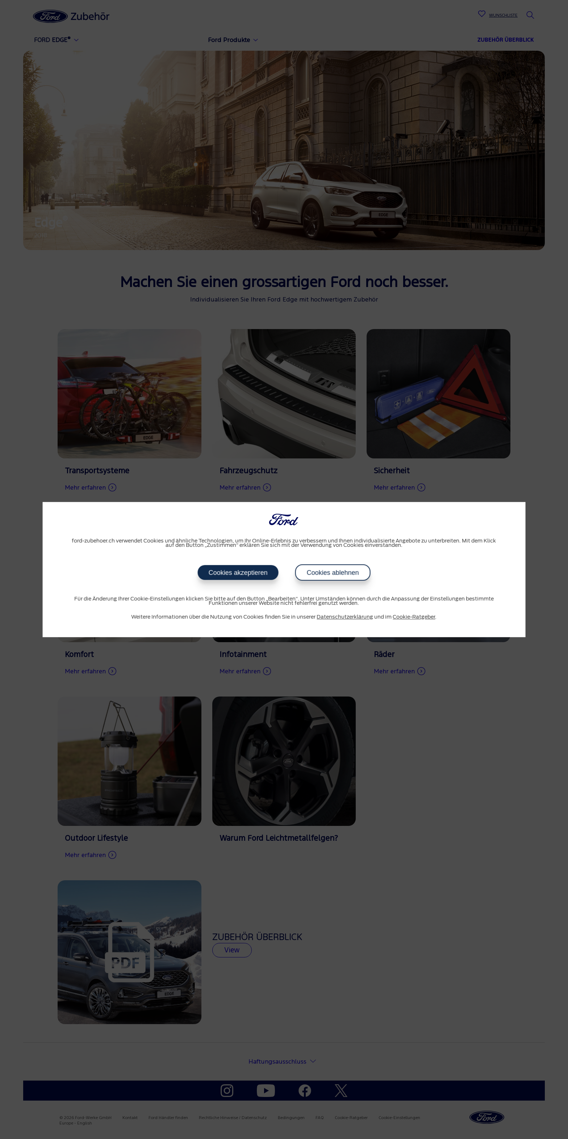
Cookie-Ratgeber (414, 617)
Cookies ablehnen (332, 572)
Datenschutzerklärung (345, 617)
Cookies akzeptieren (237, 572)
